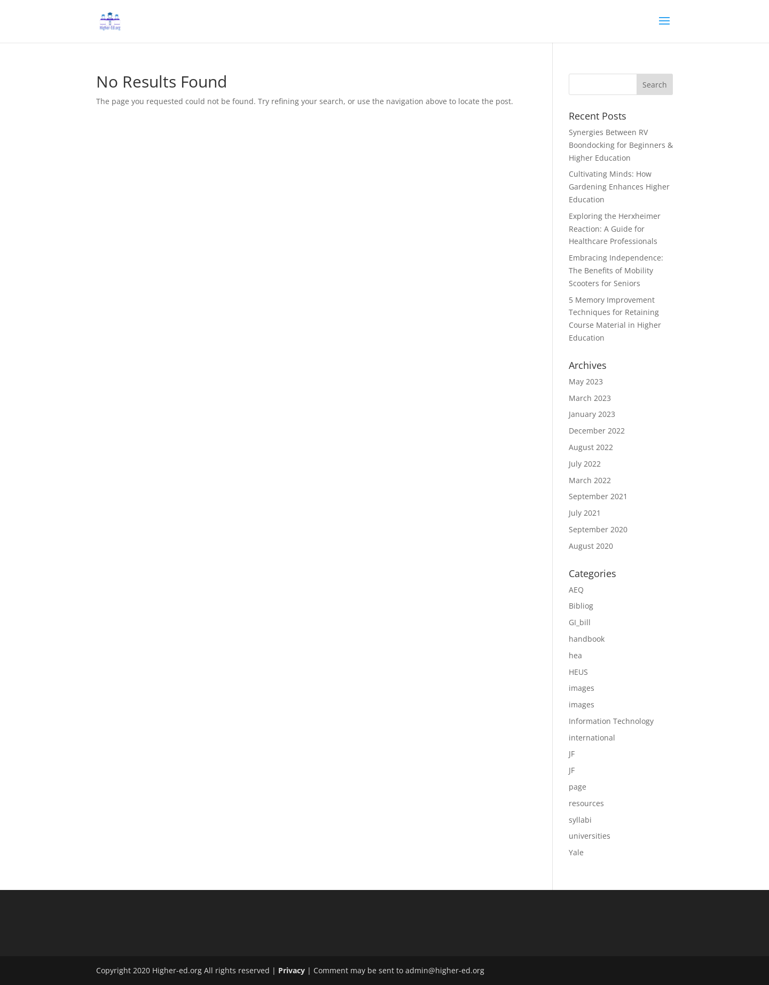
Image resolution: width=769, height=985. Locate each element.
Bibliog (581, 606)
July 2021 (585, 513)
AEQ (576, 590)
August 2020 (591, 546)
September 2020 (598, 529)
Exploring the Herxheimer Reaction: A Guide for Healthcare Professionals (615, 229)
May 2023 (586, 381)
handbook (587, 639)
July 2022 (585, 464)
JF (572, 753)
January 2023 (592, 414)
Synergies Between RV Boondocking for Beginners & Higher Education (621, 145)
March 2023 (590, 398)
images (581, 688)
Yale (576, 852)
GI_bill (580, 622)
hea (575, 655)
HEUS (578, 672)
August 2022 (591, 447)
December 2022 (597, 430)
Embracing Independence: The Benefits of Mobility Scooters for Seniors (616, 270)
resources (586, 803)
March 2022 (590, 480)
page (577, 787)
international (592, 737)
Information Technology (611, 721)
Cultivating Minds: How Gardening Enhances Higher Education (619, 186)
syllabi (580, 820)
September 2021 (598, 496)
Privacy (291, 970)
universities (589, 836)
